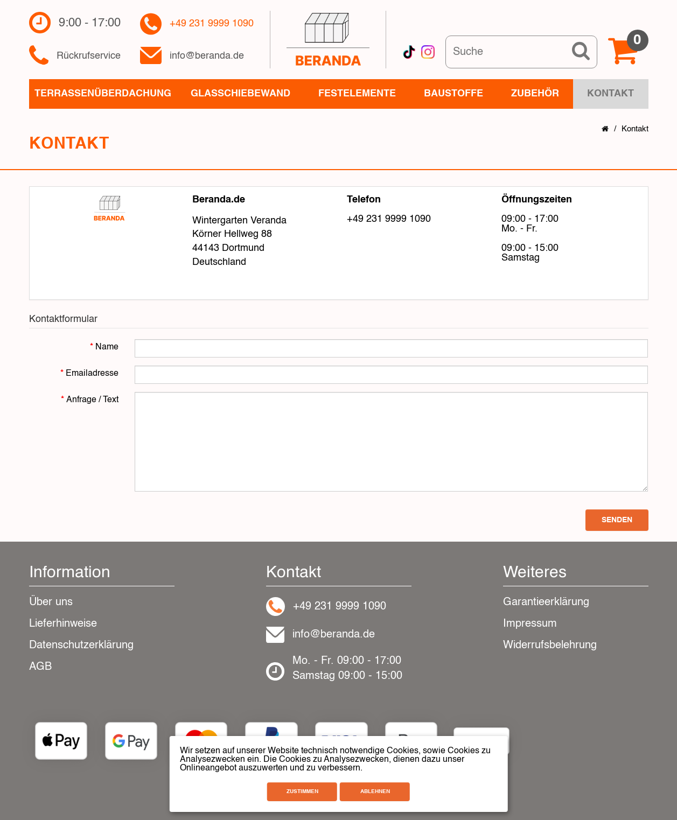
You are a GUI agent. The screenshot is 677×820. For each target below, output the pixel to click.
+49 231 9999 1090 (212, 23)
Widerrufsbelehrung (550, 645)
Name (106, 347)
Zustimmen (302, 791)
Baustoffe (453, 94)
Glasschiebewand (240, 94)
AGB (40, 667)
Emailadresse (92, 373)
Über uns (51, 602)
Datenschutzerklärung (81, 645)
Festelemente (357, 94)
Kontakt (635, 129)
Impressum (530, 624)
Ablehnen (375, 791)
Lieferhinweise (63, 624)
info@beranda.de (207, 56)
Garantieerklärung (546, 602)
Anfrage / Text (92, 400)
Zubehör (535, 94)
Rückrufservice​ (89, 56)
